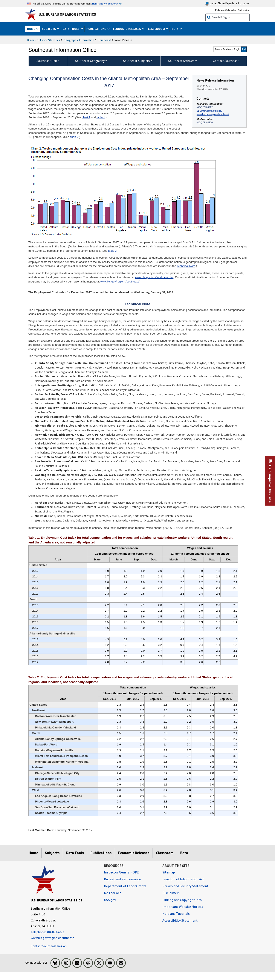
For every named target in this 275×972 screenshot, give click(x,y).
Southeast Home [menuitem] (48, 61)
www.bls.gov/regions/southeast (213, 114)
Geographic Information (79, 40)
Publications (101, 852)
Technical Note (186, 266)
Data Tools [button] (71, 29)
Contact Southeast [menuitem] (226, 61)
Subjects (52, 852)
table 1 (100, 117)
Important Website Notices (182, 906)
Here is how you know (105, 3)
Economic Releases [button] (127, 29)
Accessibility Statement (180, 920)
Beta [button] (175, 29)
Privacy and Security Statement (185, 886)
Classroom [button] (156, 29)
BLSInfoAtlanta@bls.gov (209, 111)
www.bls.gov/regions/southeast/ (119, 281)
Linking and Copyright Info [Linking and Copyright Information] (182, 900)
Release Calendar (225, 10)
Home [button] (31, 29)
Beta (184, 852)
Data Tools (75, 852)
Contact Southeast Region (49, 946)
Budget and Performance (122, 879)
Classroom (165, 852)
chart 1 (86, 117)
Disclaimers (171, 893)
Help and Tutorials (176, 913)
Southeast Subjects (136, 61)
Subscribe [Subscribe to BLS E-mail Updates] (244, 10)
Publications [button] (96, 29)
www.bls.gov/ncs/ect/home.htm (154, 277)
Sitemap (168, 872)
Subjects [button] (49, 29)
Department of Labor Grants (125, 886)
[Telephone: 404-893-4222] (64, 932)
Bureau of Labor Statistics (43, 40)
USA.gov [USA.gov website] (110, 900)
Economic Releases (133, 852)
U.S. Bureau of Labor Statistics (67, 14)
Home (33, 852)
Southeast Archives (181, 61)
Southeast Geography (90, 61)
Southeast (104, 40)
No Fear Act (112, 893)
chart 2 (74, 137)
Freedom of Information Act (183, 879)
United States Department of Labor (227, 4)
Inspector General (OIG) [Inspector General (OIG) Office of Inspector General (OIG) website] (121, 872)
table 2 (112, 250)
